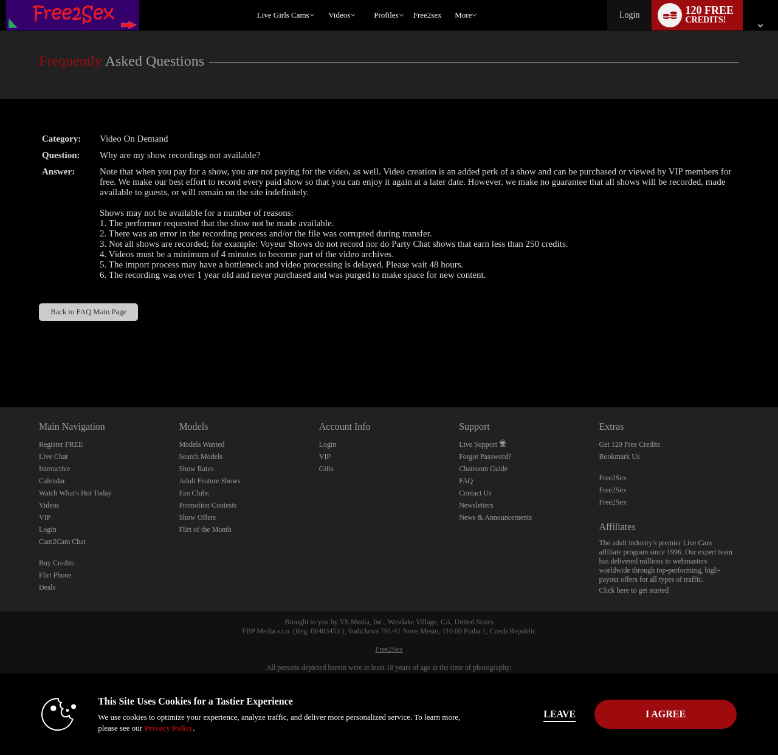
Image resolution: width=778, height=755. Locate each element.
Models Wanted (201, 444)
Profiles (386, 14)
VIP (44, 517)
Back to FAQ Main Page (88, 312)
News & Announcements (495, 517)
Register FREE (61, 444)
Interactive (54, 468)
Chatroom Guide (483, 468)
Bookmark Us (619, 456)
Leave (559, 714)
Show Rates (196, 468)
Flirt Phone (55, 575)
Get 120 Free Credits (629, 444)
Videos (339, 14)
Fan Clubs (193, 493)
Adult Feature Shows (209, 481)
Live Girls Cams (283, 14)
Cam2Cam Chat (62, 541)
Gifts (326, 468)
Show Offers (197, 517)
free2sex (427, 14)
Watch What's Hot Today (75, 493)
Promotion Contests (207, 505)
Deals (47, 587)
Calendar (52, 481)
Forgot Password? (485, 456)
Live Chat (53, 456)
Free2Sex (613, 478)
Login (629, 14)
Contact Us (475, 493)
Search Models (200, 456)
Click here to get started (634, 590)
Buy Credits (56, 563)
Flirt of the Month (205, 529)
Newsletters (476, 505)
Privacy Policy (167, 728)
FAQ (466, 481)
